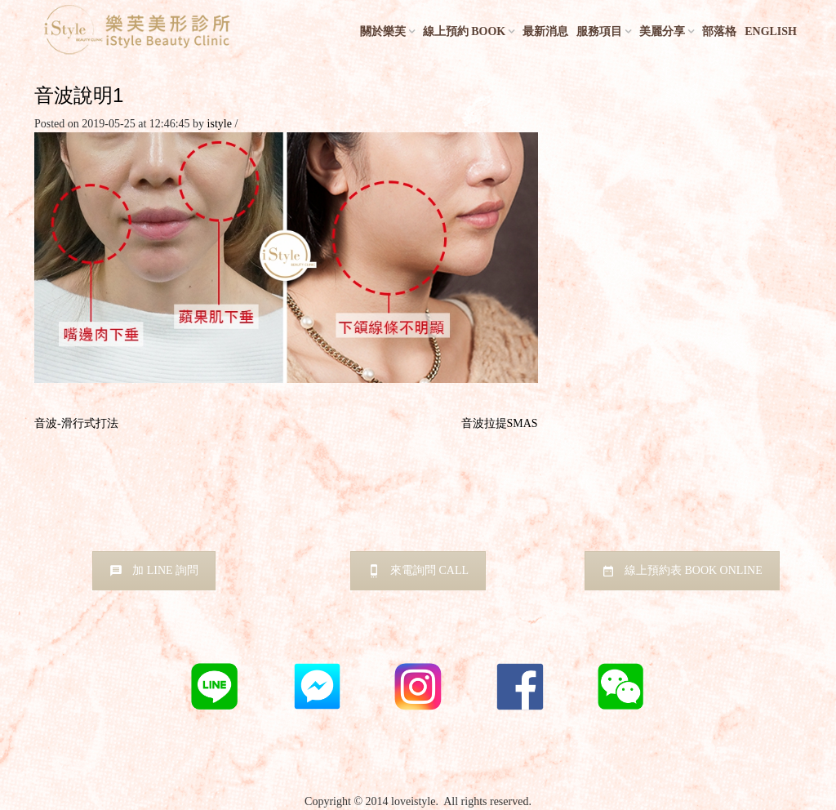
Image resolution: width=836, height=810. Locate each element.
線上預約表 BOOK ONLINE (682, 570)
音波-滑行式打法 (76, 423)
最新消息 (545, 31)
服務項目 (599, 31)
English (771, 31)
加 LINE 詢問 (153, 570)
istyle (219, 124)
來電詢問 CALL (418, 570)
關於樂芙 (383, 31)
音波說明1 (78, 95)
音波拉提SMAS (499, 423)
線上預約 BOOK (464, 31)
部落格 (719, 31)
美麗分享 (662, 31)
